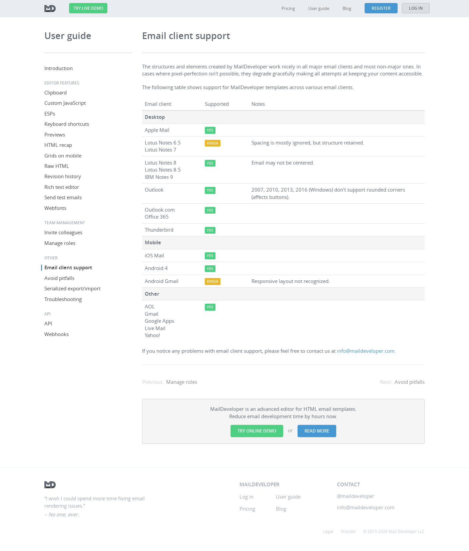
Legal (328, 531)
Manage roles (59, 243)
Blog (347, 8)
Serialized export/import (72, 288)
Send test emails (63, 197)
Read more (317, 431)
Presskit (348, 531)
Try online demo (257, 431)
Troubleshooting (63, 299)
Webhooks (56, 334)
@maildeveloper (355, 496)
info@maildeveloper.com (366, 350)
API (48, 323)
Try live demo (88, 8)
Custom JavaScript (65, 102)
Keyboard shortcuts (66, 123)
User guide (318, 8)
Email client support (68, 267)
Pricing (288, 8)
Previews (54, 134)
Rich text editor (61, 187)
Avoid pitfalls (59, 278)
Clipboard (55, 92)
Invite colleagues (63, 232)
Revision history (62, 176)
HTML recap (58, 145)
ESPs (49, 113)
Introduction (58, 68)
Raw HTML (56, 166)
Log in (416, 8)
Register (381, 8)
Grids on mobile (62, 155)
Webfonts (55, 208)
